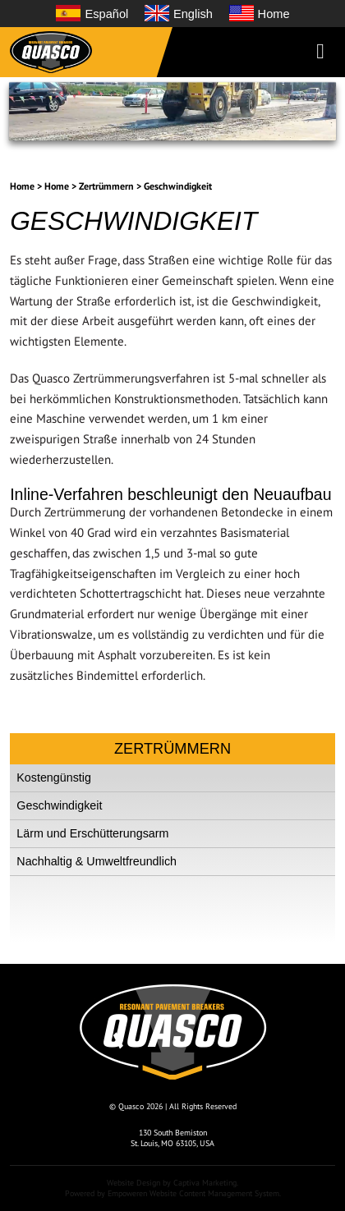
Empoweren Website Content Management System (193, 1193)
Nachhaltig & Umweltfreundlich (96, 861)
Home (22, 186)
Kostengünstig (53, 777)
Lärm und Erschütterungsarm (92, 833)
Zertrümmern (106, 186)
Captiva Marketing (205, 1182)
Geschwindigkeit (178, 186)
